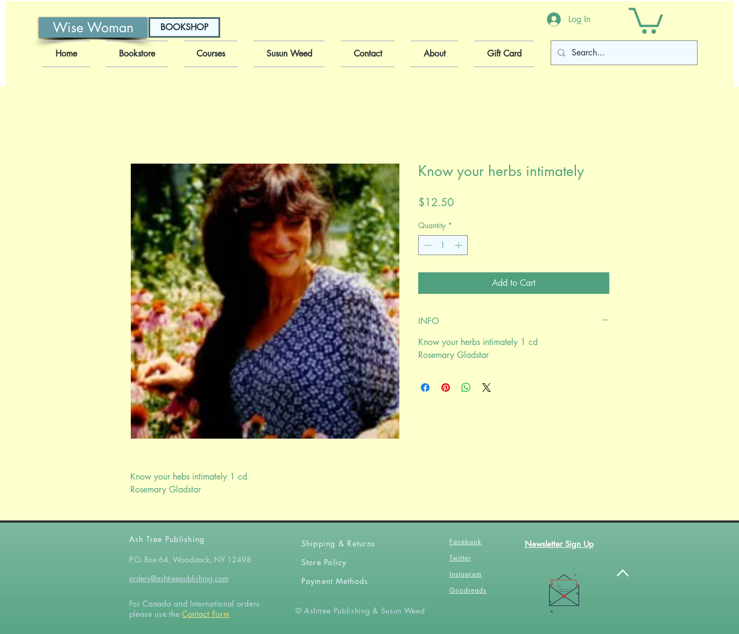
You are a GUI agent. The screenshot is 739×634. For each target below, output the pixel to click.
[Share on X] (486, 387)
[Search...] (623, 53)
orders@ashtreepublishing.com (179, 578)
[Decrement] (426, 245)
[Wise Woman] (93, 27)
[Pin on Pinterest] (445, 387)
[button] (646, 19)
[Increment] (459, 245)
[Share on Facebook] (425, 387)
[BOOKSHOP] (184, 27)
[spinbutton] (443, 245)
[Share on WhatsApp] (466, 387)
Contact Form (205, 614)
